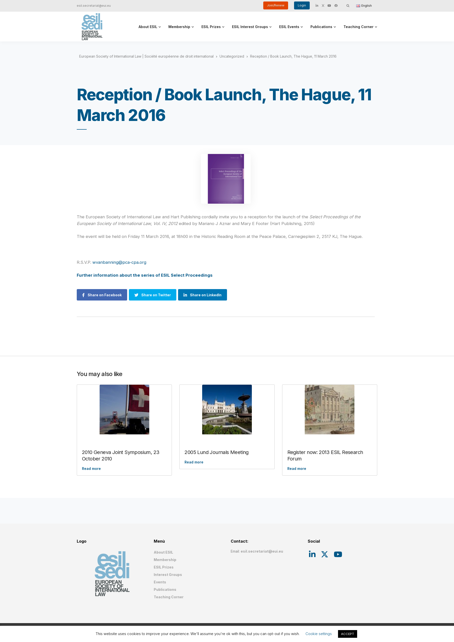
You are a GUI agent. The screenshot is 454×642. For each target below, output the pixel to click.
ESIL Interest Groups (250, 27)
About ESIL (148, 27)
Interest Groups (168, 574)
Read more (91, 468)
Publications (321, 27)
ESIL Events (289, 27)
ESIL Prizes (211, 27)
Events (160, 582)
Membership (179, 27)
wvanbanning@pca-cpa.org (119, 262)
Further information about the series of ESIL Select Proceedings (145, 275)
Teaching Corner (358, 27)
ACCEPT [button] (347, 634)
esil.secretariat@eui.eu (94, 5)
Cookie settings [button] (318, 633)
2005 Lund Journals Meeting (216, 452)
